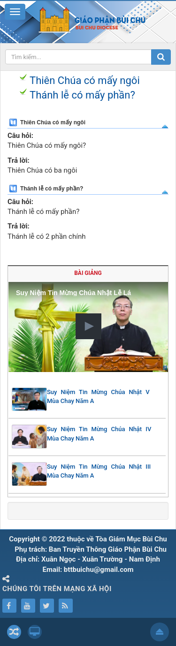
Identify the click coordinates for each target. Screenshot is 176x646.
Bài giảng (87, 273)
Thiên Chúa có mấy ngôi (85, 80)
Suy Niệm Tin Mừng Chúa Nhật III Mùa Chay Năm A (99, 471)
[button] (88, 326)
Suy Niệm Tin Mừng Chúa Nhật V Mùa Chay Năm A (98, 396)
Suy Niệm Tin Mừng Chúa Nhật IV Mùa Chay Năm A (99, 434)
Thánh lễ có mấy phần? (82, 95)
